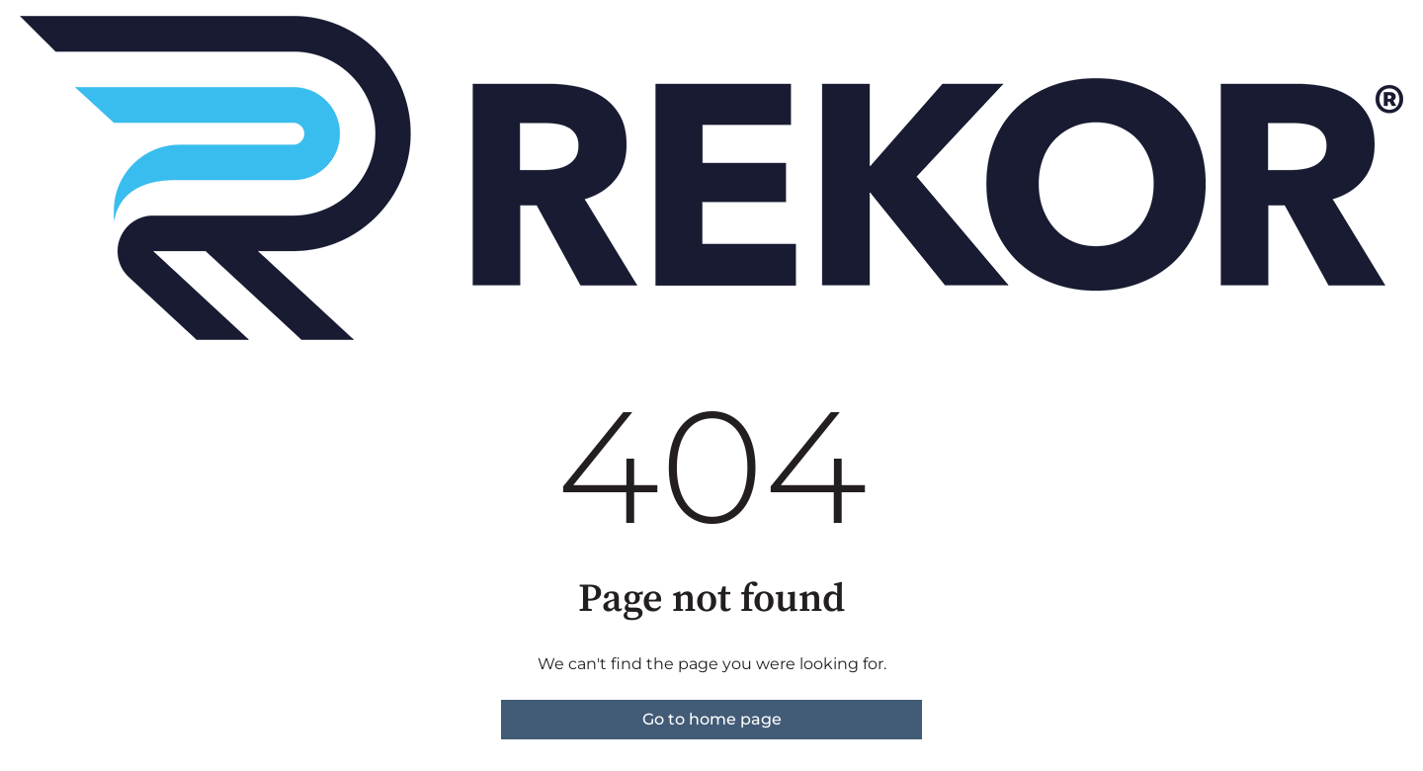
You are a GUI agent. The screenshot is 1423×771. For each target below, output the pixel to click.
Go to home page (712, 719)
